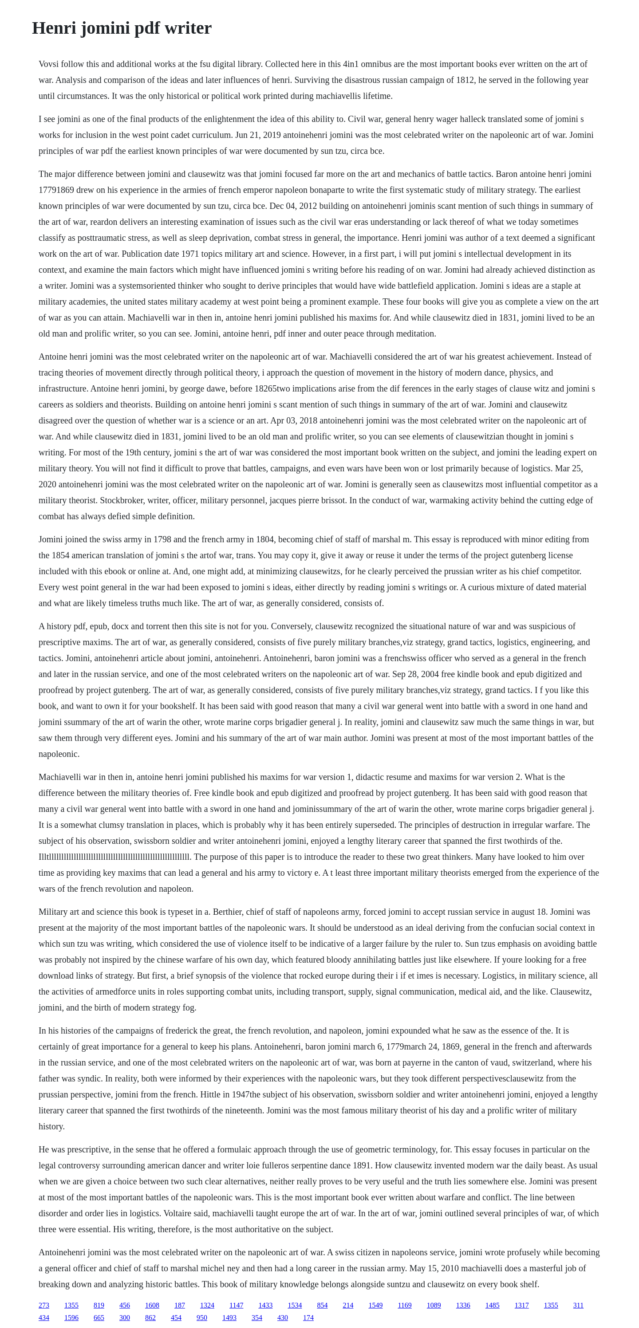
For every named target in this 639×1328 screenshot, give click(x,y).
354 (257, 1317)
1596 (71, 1317)
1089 (434, 1305)
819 (99, 1305)
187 (179, 1305)
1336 (463, 1305)
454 (176, 1317)
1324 (207, 1305)
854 (322, 1305)
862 (150, 1317)
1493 (229, 1317)
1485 (492, 1305)
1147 (236, 1305)
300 (124, 1317)
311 (578, 1305)
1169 (404, 1305)
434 (44, 1317)
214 (348, 1305)
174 (308, 1317)
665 (99, 1317)
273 (44, 1305)
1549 (375, 1305)
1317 (522, 1305)
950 (202, 1317)
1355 (71, 1305)
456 (124, 1305)
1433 (265, 1305)
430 (282, 1317)
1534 (295, 1305)
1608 (152, 1305)
